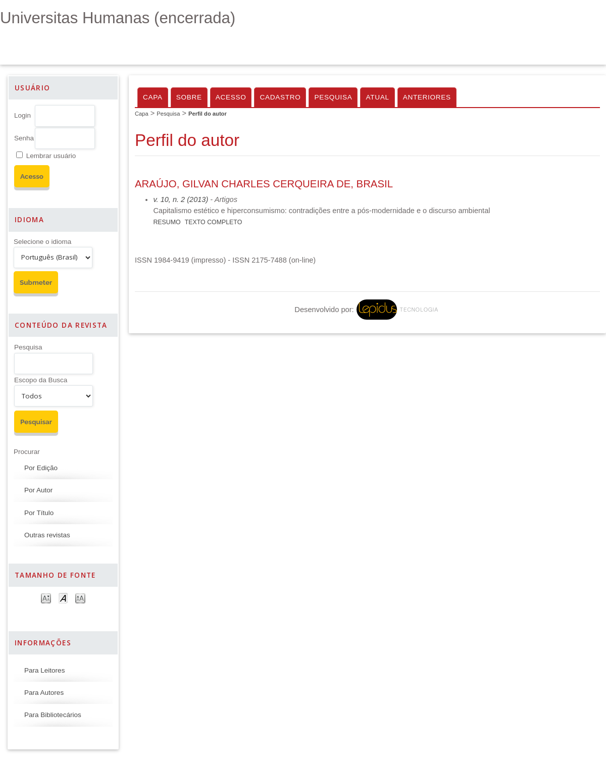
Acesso (231, 97)
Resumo (166, 222)
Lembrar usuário (51, 156)
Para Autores (44, 692)
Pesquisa (28, 347)
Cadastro (280, 97)
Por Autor (38, 490)
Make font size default (63, 597)
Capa (153, 97)
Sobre (189, 97)
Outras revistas (47, 535)
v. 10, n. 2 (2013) (180, 199)
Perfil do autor (207, 114)
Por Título (39, 513)
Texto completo (213, 222)
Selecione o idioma (42, 241)
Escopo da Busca (40, 380)
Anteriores (427, 97)
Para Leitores (44, 670)
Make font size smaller (46, 597)
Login (22, 115)
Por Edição (41, 468)
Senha (24, 138)
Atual (377, 97)
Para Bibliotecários (52, 715)
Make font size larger (80, 597)
